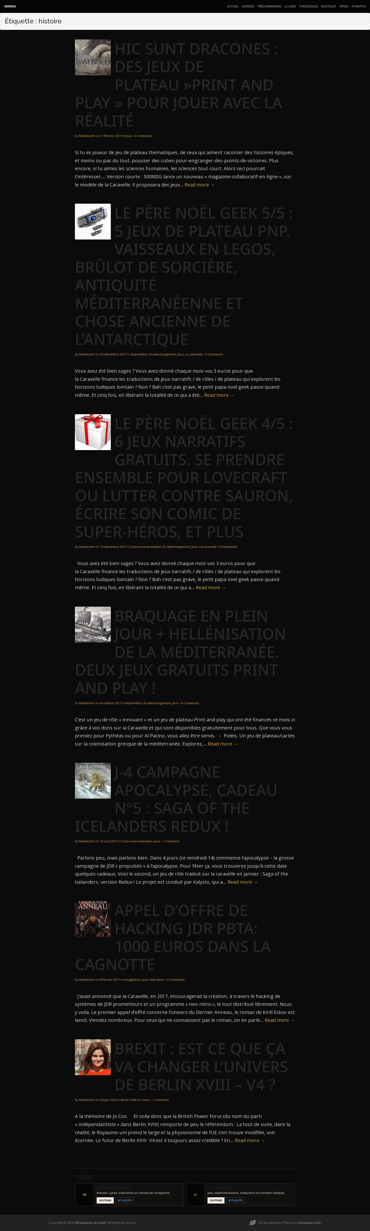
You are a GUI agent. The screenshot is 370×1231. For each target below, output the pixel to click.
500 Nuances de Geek (90, 1222)
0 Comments (143, 136)
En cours (143, 1100)
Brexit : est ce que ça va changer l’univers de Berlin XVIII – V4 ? (201, 1066)
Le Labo (290, 6)
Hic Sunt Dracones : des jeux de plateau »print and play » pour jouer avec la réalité (178, 84)
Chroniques (308, 6)
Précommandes (269, 6)
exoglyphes (132, 979)
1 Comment (171, 841)
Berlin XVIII (128, 1100)
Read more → (200, 184)
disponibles (138, 354)
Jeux (128, 136)
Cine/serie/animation (145, 547)
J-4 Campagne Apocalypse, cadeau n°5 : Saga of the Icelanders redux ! (176, 798)
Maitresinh (87, 136)
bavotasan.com (309, 1222)
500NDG (10, 6)
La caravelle (194, 354)
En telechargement (162, 354)
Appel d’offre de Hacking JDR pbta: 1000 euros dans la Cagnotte (173, 937)
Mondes (248, 6)
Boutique (328, 6)
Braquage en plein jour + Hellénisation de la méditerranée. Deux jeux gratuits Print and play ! (180, 651)
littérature (157, 979)
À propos (359, 6)
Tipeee (343, 6)
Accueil (233, 6)
